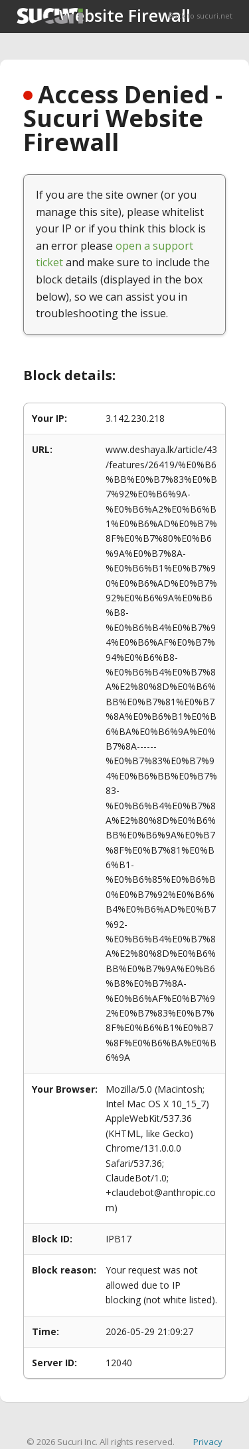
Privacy (207, 1442)
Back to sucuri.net (200, 16)
